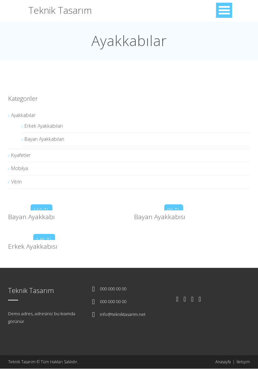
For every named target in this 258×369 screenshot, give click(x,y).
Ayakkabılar (23, 115)
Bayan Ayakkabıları (44, 139)
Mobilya (19, 168)
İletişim (243, 362)
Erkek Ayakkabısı (32, 246)
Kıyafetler (21, 155)
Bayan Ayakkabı (31, 216)
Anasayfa (223, 362)
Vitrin (16, 181)
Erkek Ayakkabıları (44, 126)
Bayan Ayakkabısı (159, 216)
